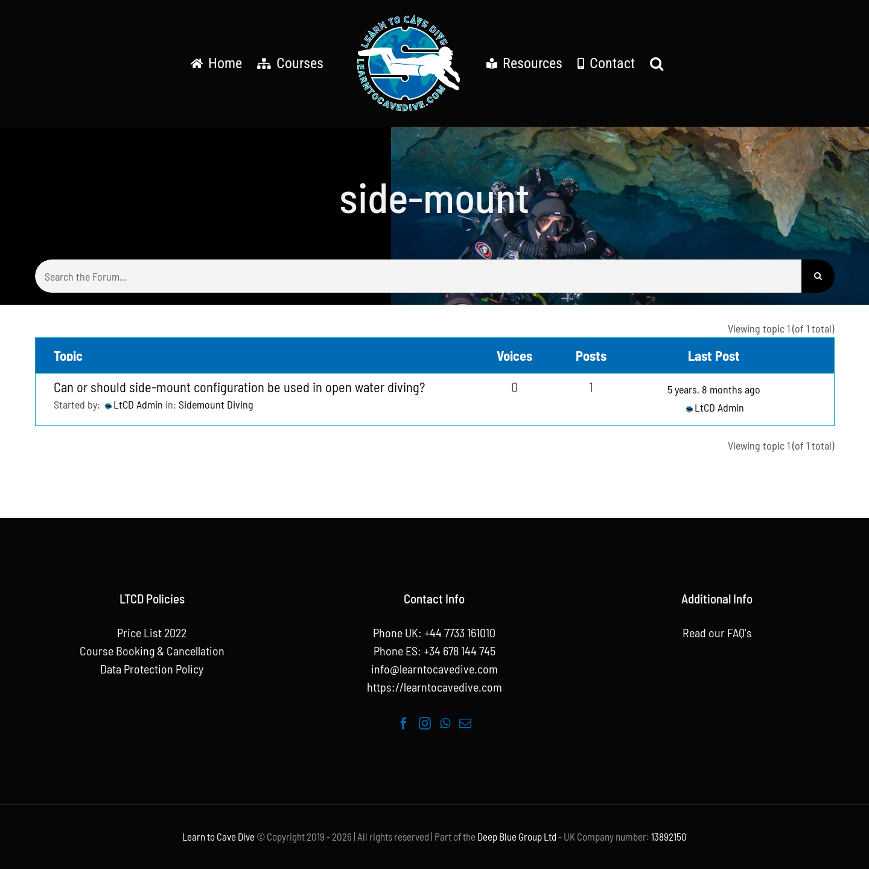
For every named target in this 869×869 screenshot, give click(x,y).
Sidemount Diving (216, 404)
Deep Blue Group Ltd (516, 836)
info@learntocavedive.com (434, 668)
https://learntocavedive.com (434, 687)
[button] (656, 63)
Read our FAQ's (717, 632)
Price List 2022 (151, 632)
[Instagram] (425, 724)
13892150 (669, 836)
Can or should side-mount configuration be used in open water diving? (239, 386)
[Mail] (465, 724)
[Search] (818, 276)
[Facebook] (404, 724)
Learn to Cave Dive (218, 836)
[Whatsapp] (445, 724)
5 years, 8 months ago (713, 389)
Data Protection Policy (151, 668)
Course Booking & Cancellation (152, 650)
